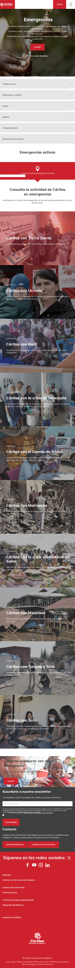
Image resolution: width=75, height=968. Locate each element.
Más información (15, 844)
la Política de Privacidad (43, 813)
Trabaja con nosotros (43, 844)
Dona (59, 4)
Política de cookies (41, 962)
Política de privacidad (59, 962)
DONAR (37, 47)
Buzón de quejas (29, 964)
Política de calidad (24, 962)
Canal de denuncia (45, 964)
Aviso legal (10, 962)
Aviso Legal (28, 813)
